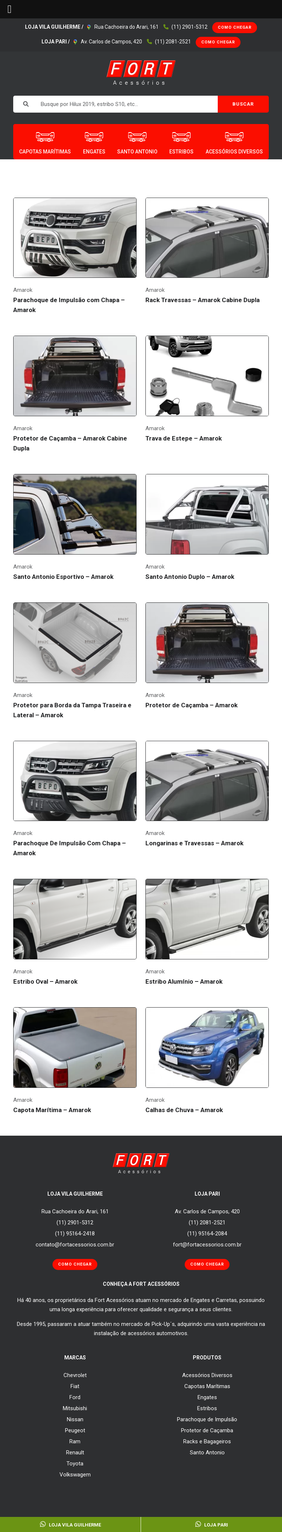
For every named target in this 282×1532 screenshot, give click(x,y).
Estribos (207, 1408)
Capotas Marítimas (207, 1386)
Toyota (74, 1463)
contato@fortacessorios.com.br (75, 1244)
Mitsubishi (75, 1408)
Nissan (75, 1419)
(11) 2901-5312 (189, 27)
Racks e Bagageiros (207, 1441)
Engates (207, 1397)
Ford (74, 1397)
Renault (75, 1452)
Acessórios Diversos (207, 1375)
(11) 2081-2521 (173, 42)
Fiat (74, 1386)
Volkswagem (75, 1474)
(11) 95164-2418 (75, 1233)
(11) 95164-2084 (207, 1233)
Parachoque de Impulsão (207, 1419)
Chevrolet (75, 1375)
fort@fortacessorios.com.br (207, 1244)
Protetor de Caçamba (207, 1430)
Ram (74, 1441)
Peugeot (75, 1430)
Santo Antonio (207, 1452)
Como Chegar (235, 27)
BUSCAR (243, 104)
